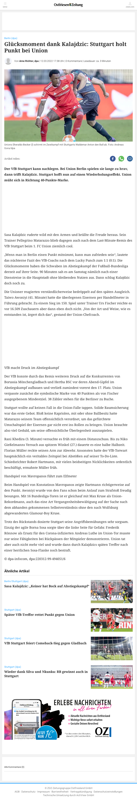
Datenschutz (28, 792)
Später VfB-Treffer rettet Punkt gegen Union (39, 614)
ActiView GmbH (85, 795)
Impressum (43, 792)
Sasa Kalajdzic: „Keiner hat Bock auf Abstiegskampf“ (46, 586)
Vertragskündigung (81, 792)
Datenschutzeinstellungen (108, 792)
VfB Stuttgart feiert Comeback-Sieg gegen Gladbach (45, 643)
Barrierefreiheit (60, 792)
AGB (17, 792)
